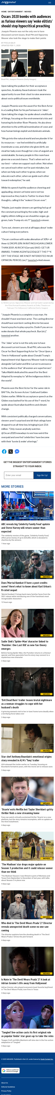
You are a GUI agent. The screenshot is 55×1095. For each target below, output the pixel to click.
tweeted (35, 220)
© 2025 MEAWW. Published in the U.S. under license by (21, 1059)
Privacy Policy (6, 1091)
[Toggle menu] (51, 2)
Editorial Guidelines (8, 1087)
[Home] (8, 2)
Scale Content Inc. (47, 1059)
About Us (4, 1083)
